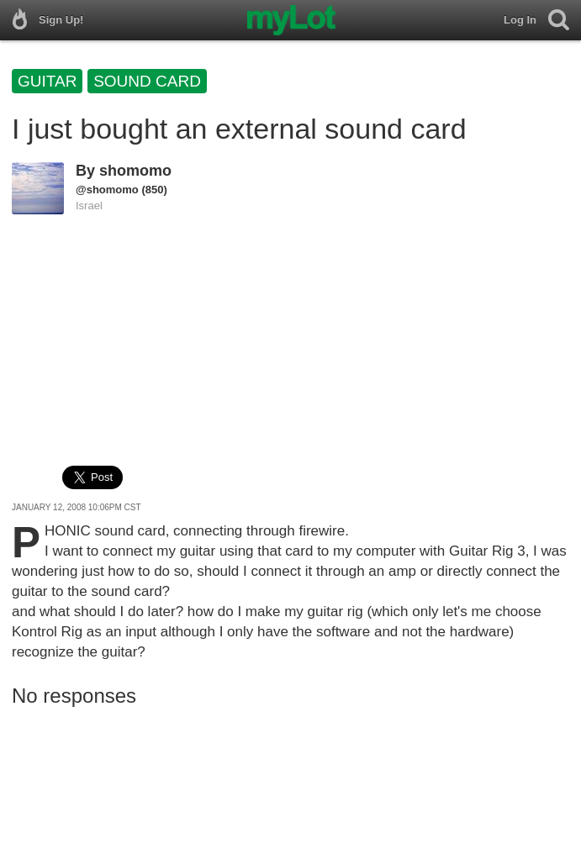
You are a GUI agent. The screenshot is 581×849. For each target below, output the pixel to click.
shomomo (135, 170)
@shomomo (107, 189)
